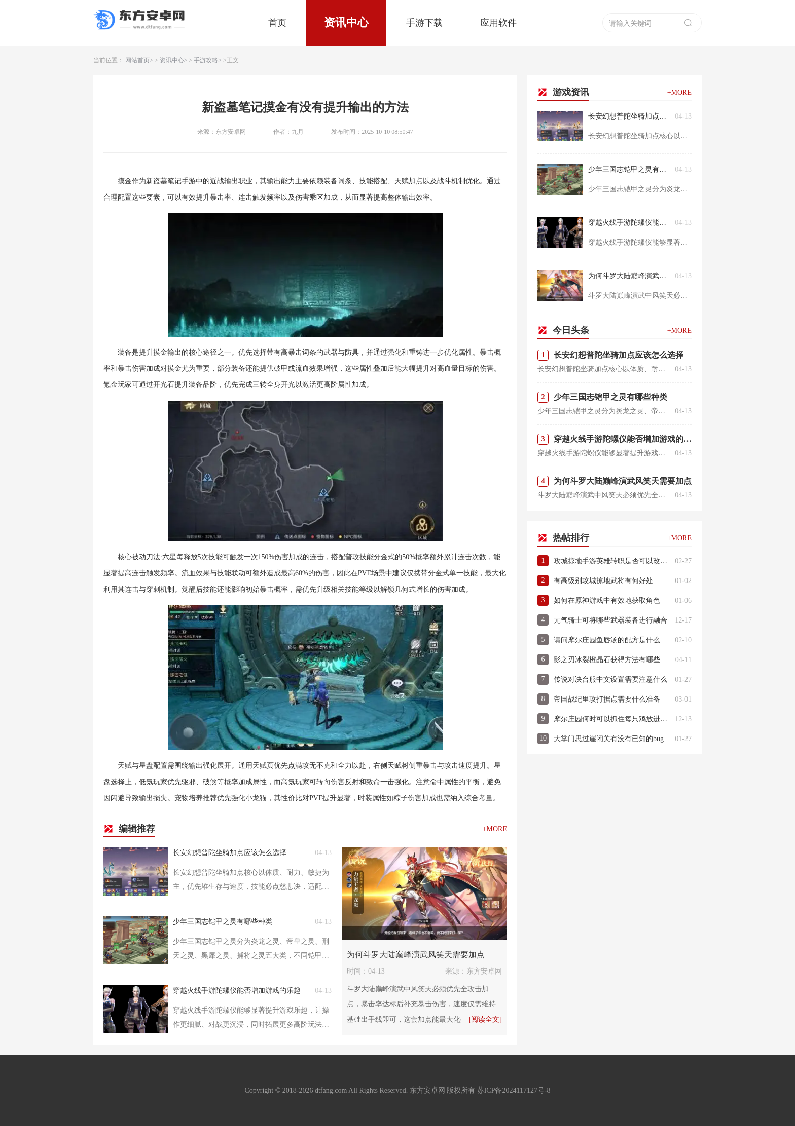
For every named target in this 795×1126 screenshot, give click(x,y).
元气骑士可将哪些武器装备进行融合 (610, 620)
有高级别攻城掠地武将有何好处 (603, 581)
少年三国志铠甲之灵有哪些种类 (222, 921)
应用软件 (498, 23)
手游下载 (424, 23)
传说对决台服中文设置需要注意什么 (610, 679)
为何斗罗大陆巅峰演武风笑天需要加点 (416, 954)
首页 (277, 23)
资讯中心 (346, 22)
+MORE (495, 829)
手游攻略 (206, 60)
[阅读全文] (485, 1019)
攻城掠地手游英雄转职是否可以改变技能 (612, 561)
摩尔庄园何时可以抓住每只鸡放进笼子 (612, 719)
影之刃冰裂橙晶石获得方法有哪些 (607, 660)
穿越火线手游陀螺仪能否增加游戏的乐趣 (237, 990)
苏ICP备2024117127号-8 (514, 1090)
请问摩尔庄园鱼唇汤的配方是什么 (607, 640)
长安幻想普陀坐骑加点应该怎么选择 (229, 853)
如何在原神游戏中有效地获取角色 (607, 600)
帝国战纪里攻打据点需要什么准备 (607, 699)
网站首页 (137, 60)
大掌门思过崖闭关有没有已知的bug (609, 739)
